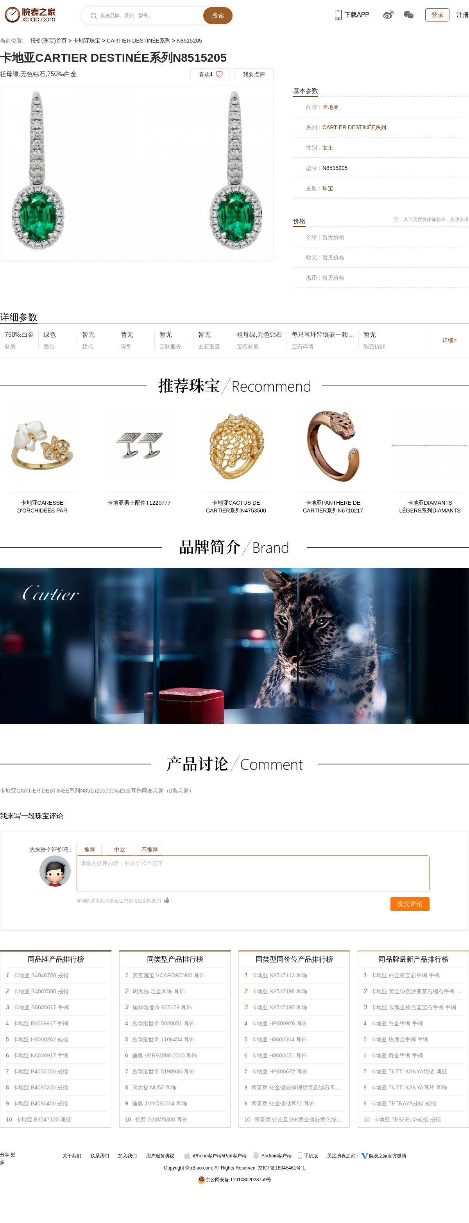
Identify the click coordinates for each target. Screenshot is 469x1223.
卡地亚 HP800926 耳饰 (279, 1023)
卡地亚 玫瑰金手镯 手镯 (399, 1039)
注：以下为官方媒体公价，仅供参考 (431, 219)
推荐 (89, 849)
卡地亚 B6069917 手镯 (40, 1023)
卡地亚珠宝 (86, 40)
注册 (462, 14)
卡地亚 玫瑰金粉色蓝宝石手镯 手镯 (413, 1007)
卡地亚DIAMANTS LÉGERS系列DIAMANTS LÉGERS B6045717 (429, 507)
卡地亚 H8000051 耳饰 (279, 1055)
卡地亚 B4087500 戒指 (41, 991)
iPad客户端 (235, 1156)
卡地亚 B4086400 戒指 (40, 1103)
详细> (449, 340)
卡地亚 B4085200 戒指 (40, 1087)
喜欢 (206, 74)
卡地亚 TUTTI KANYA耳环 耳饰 (409, 1087)
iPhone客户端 (203, 1156)
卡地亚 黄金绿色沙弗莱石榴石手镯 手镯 (419, 991)
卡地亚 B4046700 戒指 (41, 975)
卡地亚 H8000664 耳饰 (279, 1039)
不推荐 (149, 849)
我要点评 (254, 74)
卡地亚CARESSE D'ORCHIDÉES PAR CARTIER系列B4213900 (42, 507)
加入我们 (127, 1156)
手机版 (308, 1156)
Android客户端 (273, 1156)
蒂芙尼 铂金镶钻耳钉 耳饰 (283, 1103)
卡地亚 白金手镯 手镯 (397, 1023)
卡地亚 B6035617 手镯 (41, 1007)
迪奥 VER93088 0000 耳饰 (164, 1055)
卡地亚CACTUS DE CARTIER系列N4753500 (236, 507)
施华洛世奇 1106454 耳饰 (163, 1039)
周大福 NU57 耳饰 (154, 1087)
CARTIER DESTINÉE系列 (138, 40)
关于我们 (72, 1156)
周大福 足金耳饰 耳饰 (158, 991)
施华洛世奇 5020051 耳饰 (163, 1023)
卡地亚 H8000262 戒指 (40, 1039)
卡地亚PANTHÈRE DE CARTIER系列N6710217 (333, 507)
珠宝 (327, 188)
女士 (327, 148)
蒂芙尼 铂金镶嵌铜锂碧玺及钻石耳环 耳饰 (302, 1087)
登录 (437, 14)
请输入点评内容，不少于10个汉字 (121, 863)
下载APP (352, 14)
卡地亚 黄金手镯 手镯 (397, 1055)
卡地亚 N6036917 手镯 (40, 1055)
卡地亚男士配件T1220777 (138, 503)
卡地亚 (330, 107)
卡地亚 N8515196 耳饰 (279, 991)
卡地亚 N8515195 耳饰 (279, 1007)
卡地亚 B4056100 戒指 (40, 1071)
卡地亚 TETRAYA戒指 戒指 (403, 1103)
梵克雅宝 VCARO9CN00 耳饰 (168, 975)
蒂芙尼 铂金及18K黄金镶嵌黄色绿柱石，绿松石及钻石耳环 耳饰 (332, 1119)
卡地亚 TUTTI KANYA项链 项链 (409, 1071)
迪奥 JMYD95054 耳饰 (159, 1103)
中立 (119, 849)
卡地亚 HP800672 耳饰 (279, 1071)
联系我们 (99, 1156)
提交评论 (409, 903)
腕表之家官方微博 (387, 1156)
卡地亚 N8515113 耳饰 (279, 975)
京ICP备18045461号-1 (281, 1168)
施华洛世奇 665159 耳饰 (162, 1007)
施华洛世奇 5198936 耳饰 (163, 1071)
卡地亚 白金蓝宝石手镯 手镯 (405, 975)
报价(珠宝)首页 (48, 40)
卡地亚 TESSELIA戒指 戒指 (407, 1119)
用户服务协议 (160, 1156)
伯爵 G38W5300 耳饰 (161, 1119)
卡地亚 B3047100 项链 (44, 1119)
